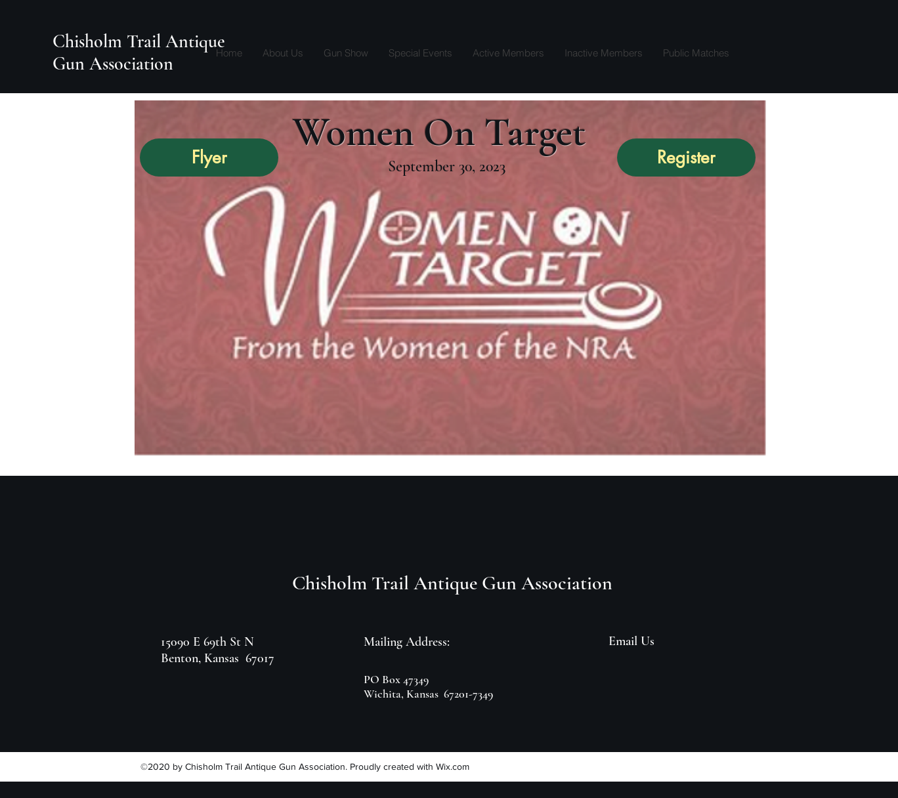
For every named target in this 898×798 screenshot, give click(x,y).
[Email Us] (632, 641)
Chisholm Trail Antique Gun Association (139, 52)
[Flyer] (209, 157)
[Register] (686, 157)
